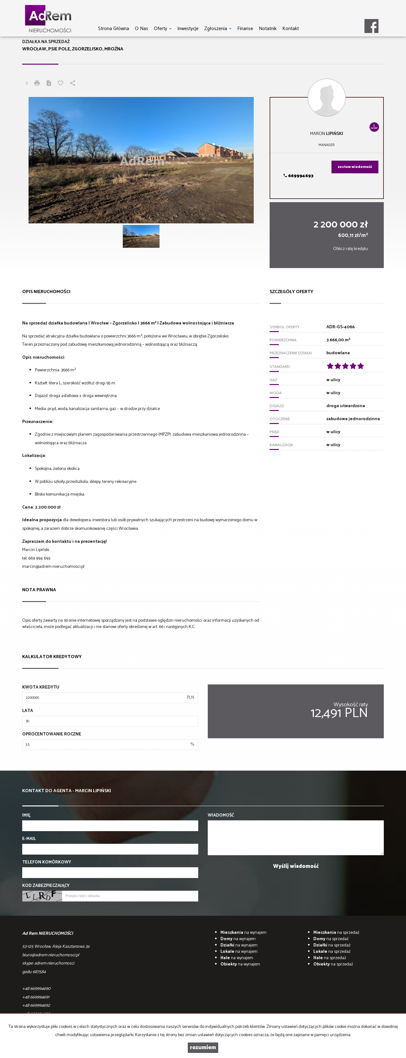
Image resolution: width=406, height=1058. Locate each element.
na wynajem (243, 932)
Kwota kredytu (40, 687)
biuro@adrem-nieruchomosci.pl (50, 955)
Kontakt (290, 28)
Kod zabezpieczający (45, 886)
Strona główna (113, 28)
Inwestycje (188, 28)
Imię (26, 815)
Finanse (245, 28)
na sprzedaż (336, 932)
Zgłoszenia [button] (218, 28)
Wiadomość (221, 815)
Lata (27, 711)
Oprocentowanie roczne (51, 734)
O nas (141, 28)
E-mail (29, 839)
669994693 (298, 176)
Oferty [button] (163, 28)
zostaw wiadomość (355, 167)
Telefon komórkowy (46, 862)
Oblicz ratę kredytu (350, 249)
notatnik (268, 28)
